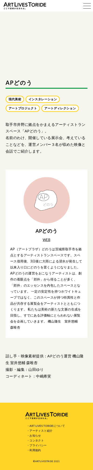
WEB (46, 240)
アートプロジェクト (23, 108)
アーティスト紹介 (40, 430)
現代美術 (15, 99)
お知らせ (35, 435)
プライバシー (38, 445)
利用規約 (35, 450)
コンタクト (36, 440)
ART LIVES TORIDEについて (47, 426)
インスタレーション (43, 99)
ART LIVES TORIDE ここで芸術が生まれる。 (24, 6)
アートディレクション (60, 108)
